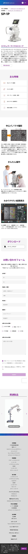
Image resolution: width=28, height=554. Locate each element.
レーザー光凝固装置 (14, 506)
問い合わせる (7, 65)
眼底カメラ (14, 447)
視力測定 (14, 474)
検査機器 (14, 458)
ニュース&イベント (14, 526)
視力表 (14, 466)
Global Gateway (14, 530)
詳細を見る (5, 552)
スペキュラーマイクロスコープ (14, 455)
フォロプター (14, 480)
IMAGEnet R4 (14, 495)
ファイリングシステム (14, 491)
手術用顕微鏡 (14, 508)
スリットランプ (14, 451)
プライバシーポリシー (14, 533)
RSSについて (14, 539)
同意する (24, 548)
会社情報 (14, 514)
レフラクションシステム (14, 464)
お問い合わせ (14, 518)
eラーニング (14, 521)
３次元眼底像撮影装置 (14, 445)
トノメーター (14, 462)
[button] (26, 413)
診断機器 (14, 443)
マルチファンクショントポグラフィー (14, 449)
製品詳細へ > (14, 426)
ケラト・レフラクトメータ (14, 460)
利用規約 (14, 536)
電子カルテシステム (14, 498)
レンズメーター (14, 468)
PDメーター (14, 486)
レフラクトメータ (14, 476)
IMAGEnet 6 (14, 493)
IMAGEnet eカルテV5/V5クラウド (14, 501)
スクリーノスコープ (14, 470)
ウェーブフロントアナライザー (14, 453)
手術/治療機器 (14, 504)
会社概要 (14, 516)
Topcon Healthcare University (14, 523)
